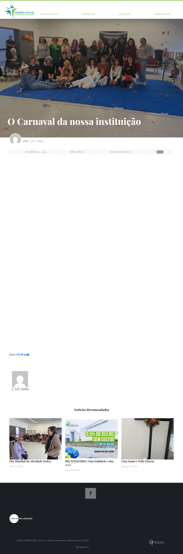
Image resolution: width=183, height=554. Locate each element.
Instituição (49, 14)
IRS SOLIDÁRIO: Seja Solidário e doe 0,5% (89, 463)
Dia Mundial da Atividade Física (30, 461)
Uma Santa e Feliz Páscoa (137, 461)
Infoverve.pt (82, 547)
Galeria (124, 14)
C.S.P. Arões (36, 141)
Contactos (162, 14)
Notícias (88, 14)
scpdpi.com (30, 540)
